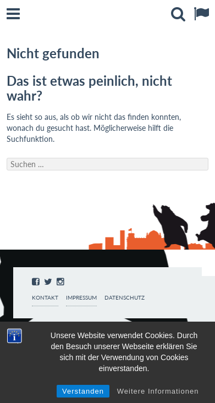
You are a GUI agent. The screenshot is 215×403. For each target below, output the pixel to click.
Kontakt (45, 298)
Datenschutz (124, 298)
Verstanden (83, 391)
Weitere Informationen (158, 391)
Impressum (81, 298)
